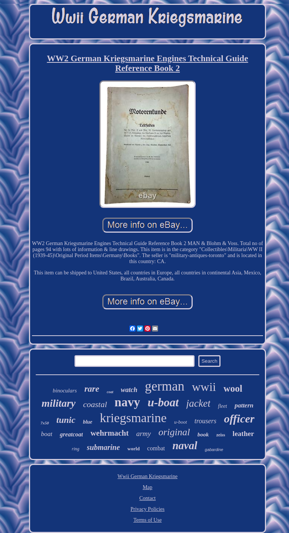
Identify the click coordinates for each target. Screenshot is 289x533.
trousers (205, 421)
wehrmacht (109, 433)
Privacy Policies (148, 509)
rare (91, 389)
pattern (243, 405)
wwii (204, 387)
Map (147, 487)
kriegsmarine (133, 418)
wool (233, 388)
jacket (198, 403)
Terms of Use (147, 520)
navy (127, 402)
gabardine (214, 449)
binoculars (65, 391)
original (174, 432)
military (59, 403)
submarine (103, 447)
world (134, 448)
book (203, 435)
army (143, 434)
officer (239, 418)
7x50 (45, 423)
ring (75, 448)
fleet (222, 406)
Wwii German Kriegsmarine (147, 476)
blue (87, 422)
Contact (147, 498)
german (164, 386)
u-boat (163, 402)
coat (110, 392)
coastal (95, 404)
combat (156, 448)
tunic (66, 420)
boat (46, 434)
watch (129, 390)
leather (243, 434)
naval (184, 445)
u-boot (180, 422)
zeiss (220, 435)
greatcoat (71, 434)
